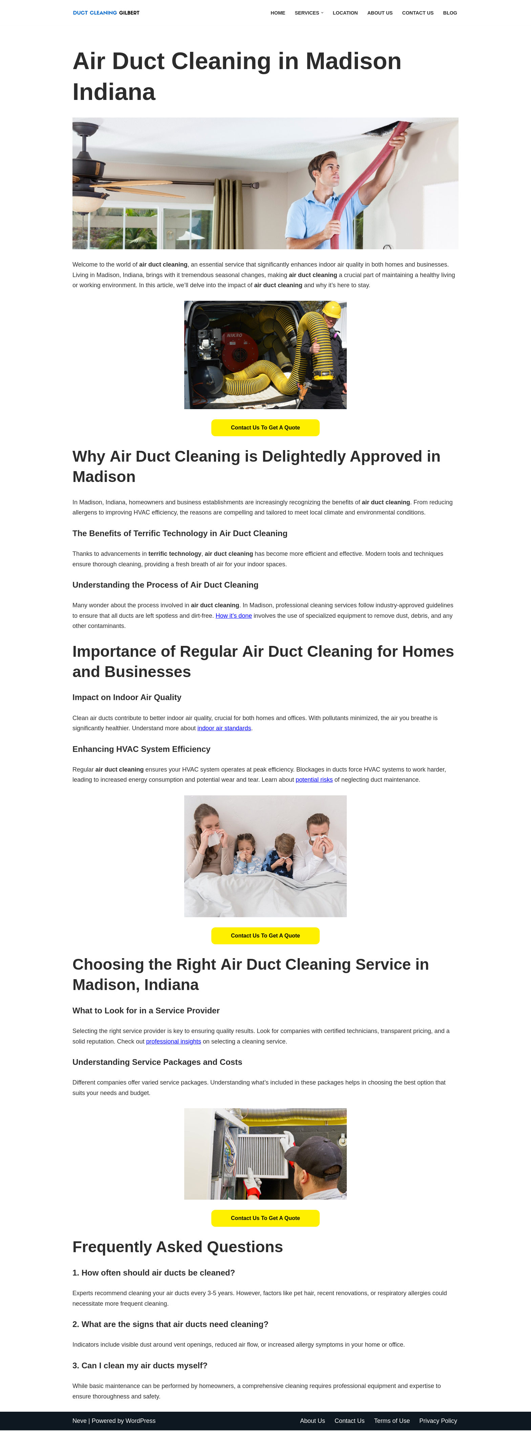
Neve (79, 1421)
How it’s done (234, 616)
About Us (379, 12)
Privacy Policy (438, 1421)
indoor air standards (225, 728)
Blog (450, 12)
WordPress (141, 1421)
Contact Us (417, 12)
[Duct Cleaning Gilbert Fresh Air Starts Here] (108, 12)
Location (345, 12)
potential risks (315, 780)
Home (277, 12)
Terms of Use (392, 1421)
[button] (322, 13)
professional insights (173, 1041)
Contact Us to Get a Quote (265, 427)
